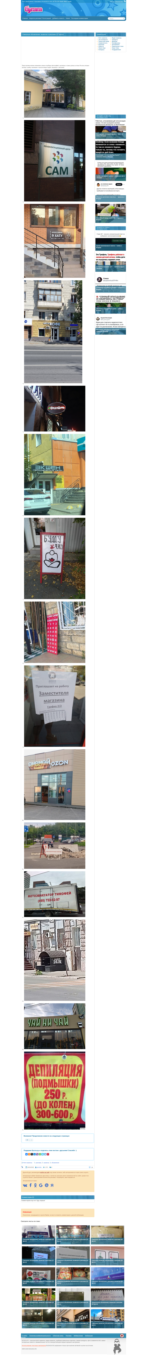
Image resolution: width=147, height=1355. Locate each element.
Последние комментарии (79, 18)
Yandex (70, 1)
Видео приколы (116, 38)
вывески (46, 1162)
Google (61, 1)
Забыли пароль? (30, 1)
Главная (25, 18)
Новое (68, 18)
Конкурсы (101, 49)
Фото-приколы (27, 1162)
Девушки (114, 41)
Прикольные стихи (117, 46)
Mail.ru (65, 1)
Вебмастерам (78, 1335)
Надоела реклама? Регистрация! (40, 18)
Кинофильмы (116, 43)
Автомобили (116, 44)
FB (56, 1)
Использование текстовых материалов (34, 1345)
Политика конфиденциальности (40, 1335)
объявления (55, 1162)
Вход (23, 1)
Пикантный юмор (104, 41)
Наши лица (102, 48)
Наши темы (115, 48)
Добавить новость (58, 18)
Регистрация (37, 1)
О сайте (24, 1335)
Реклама (112, 1)
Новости (101, 46)
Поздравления (116, 49)
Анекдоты (115, 39)
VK (53, 1)
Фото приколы (103, 38)
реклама (38, 1162)
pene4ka (39, 1167)
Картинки (101, 44)
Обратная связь (119, 1)
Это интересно (103, 39)
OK (58, 1)
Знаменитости (103, 43)
